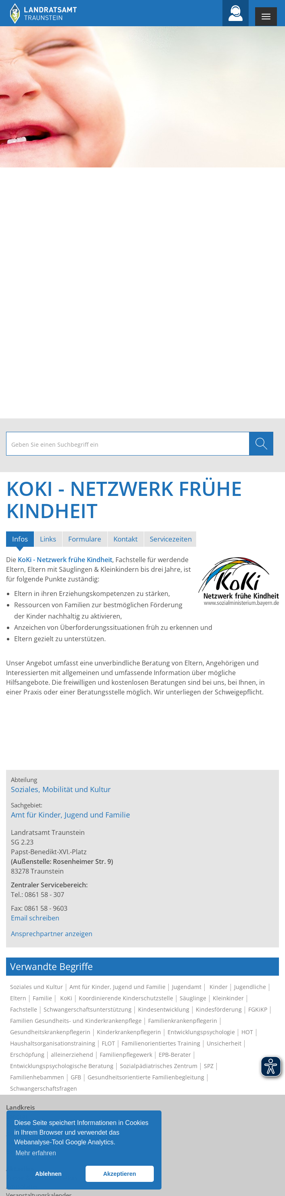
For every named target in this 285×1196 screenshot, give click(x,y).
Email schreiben (35, 918)
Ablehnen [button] (48, 1174)
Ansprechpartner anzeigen (51, 933)
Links (48, 539)
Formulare (84, 539)
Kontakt (125, 539)
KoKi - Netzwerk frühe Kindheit (65, 559)
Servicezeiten (171, 539)
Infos (23, 538)
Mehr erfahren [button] (35, 1153)
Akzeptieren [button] (119, 1174)
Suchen (261, 444)
